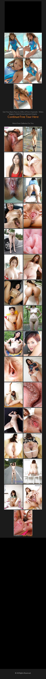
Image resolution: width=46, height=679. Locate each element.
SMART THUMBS (27, 535)
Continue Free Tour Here (23, 116)
